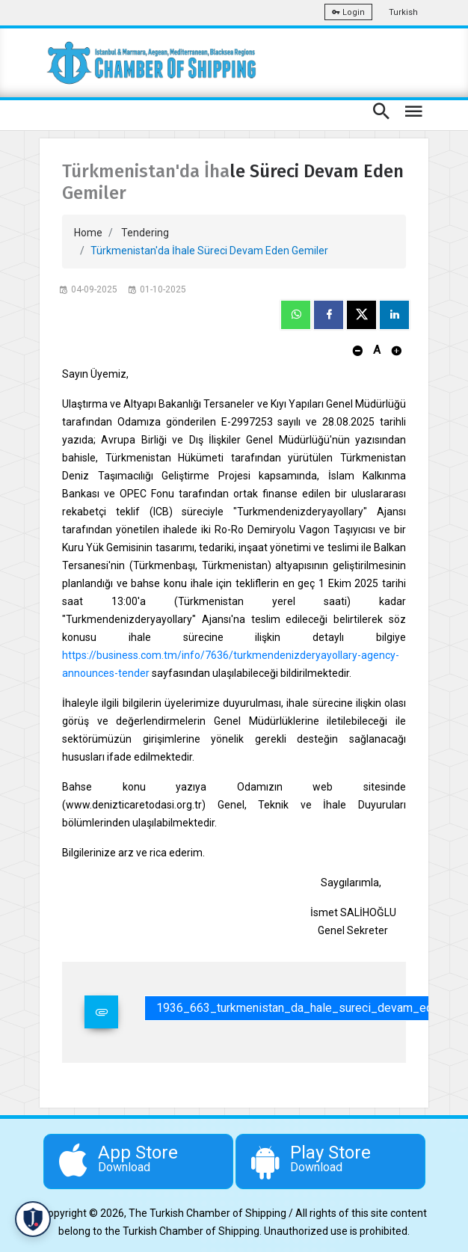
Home (88, 233)
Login (348, 12)
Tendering (145, 233)
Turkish (403, 12)
